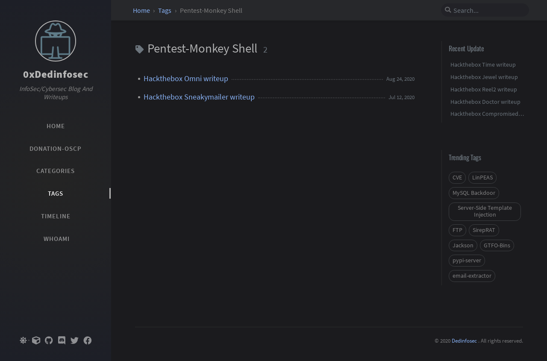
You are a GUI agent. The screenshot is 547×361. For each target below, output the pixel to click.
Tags (165, 10)
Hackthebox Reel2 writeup (483, 89)
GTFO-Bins (497, 245)
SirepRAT (484, 230)
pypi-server (467, 260)
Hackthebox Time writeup (483, 64)
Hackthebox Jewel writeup (484, 77)
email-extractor (472, 275)
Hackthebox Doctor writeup (485, 102)
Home (142, 10)
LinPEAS (482, 177)
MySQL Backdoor (474, 193)
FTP (457, 230)
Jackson (463, 245)
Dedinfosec (464, 340)
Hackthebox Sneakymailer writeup (199, 97)
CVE (457, 177)
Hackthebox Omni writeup (186, 78)
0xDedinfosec (55, 74)
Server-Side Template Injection (485, 211)
